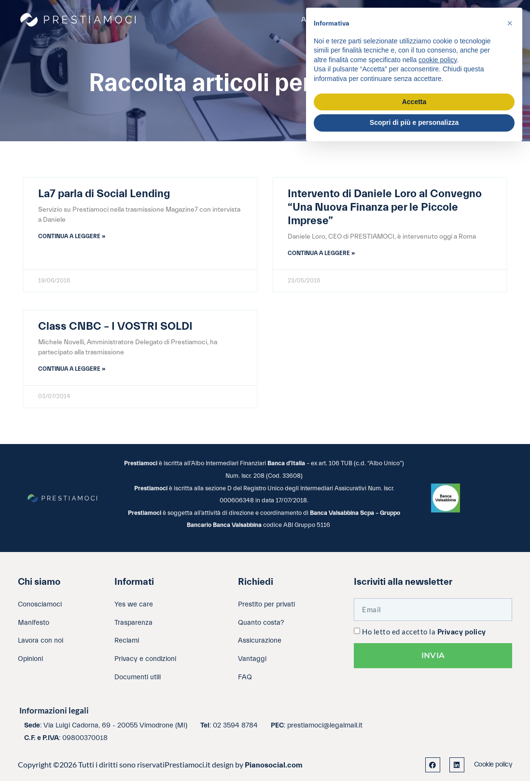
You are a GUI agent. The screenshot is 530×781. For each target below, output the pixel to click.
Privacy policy (461, 632)
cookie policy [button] (437, 60)
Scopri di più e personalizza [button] (414, 122)
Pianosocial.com (274, 765)
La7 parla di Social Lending (104, 194)
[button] (509, 23)
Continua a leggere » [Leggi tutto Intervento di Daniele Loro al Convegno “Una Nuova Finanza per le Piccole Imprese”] (321, 253)
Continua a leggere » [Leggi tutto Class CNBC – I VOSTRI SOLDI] (71, 368)
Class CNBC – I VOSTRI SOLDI (115, 326)
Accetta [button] (414, 102)
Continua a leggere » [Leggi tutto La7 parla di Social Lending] (71, 236)
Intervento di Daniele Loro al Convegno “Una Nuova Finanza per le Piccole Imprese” (385, 207)
